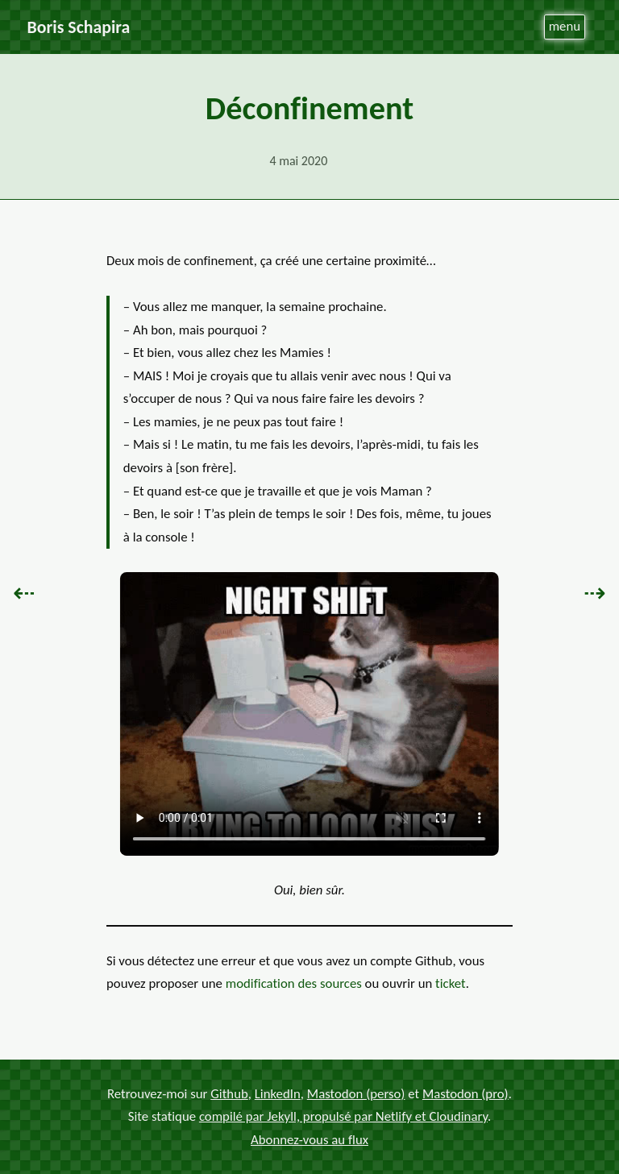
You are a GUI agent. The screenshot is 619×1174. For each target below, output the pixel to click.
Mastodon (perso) (356, 1093)
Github (229, 1093)
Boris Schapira (79, 27)
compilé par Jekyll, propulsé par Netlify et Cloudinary (343, 1116)
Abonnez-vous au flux (309, 1138)
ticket (450, 983)
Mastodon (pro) (465, 1093)
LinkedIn (278, 1093)
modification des (294, 983)
